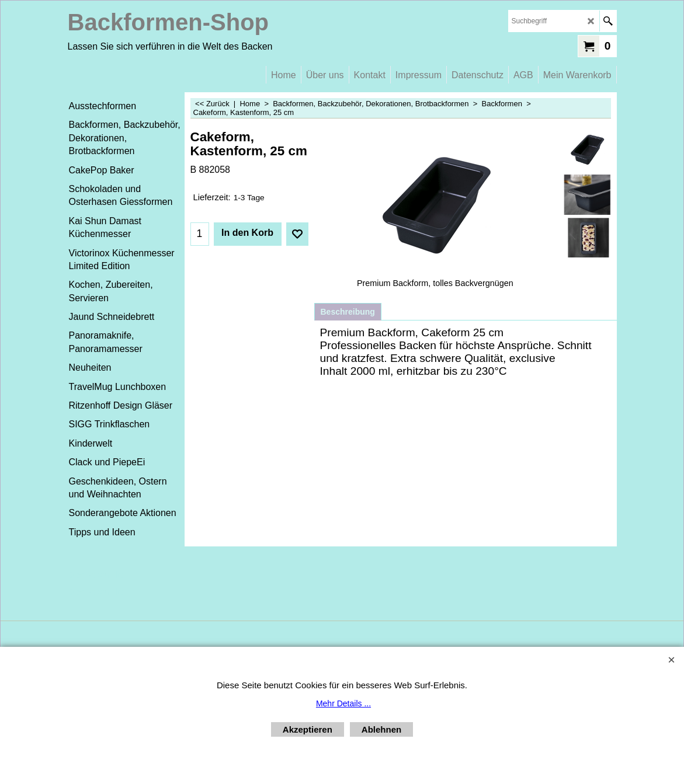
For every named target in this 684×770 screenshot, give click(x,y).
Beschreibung (348, 311)
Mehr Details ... (343, 703)
